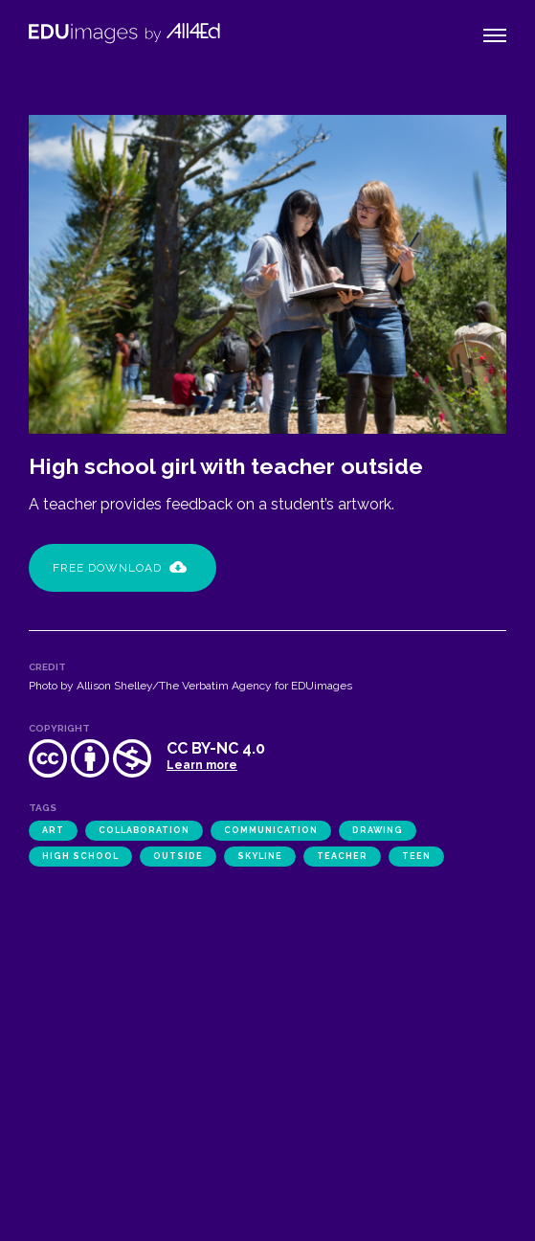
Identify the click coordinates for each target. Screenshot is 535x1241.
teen (416, 856)
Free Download (120, 568)
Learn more (202, 765)
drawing (377, 830)
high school (80, 856)
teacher (342, 856)
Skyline (259, 856)
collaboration (144, 830)
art (53, 830)
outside (178, 856)
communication (271, 830)
